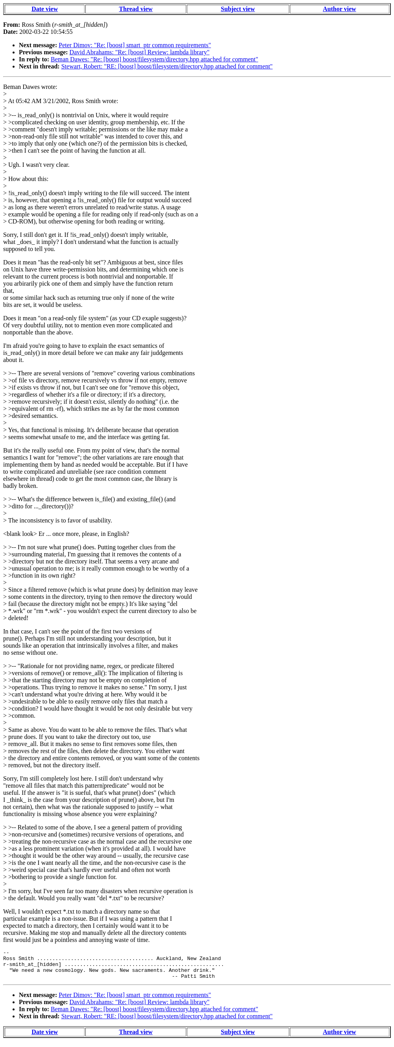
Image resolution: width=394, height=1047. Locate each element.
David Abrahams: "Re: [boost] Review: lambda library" (140, 52)
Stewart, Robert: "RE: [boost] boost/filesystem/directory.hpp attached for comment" (167, 66)
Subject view (238, 9)
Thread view (136, 9)
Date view (44, 9)
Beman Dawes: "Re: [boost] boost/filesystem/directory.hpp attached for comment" (154, 59)
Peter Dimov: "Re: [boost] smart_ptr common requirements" (135, 45)
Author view (339, 9)
